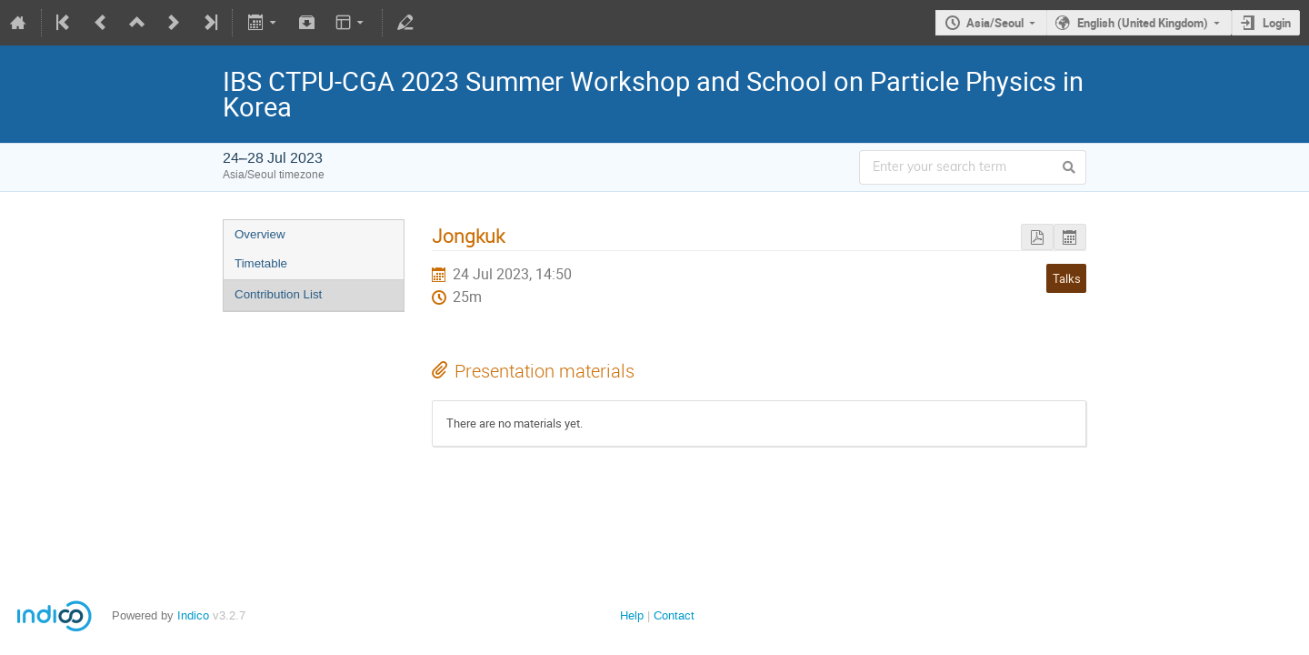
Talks (1067, 278)
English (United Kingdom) (1142, 23)
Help (632, 615)
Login (1277, 23)
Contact (674, 615)
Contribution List (278, 294)
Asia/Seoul (995, 23)
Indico (193, 615)
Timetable (261, 263)
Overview (260, 234)
